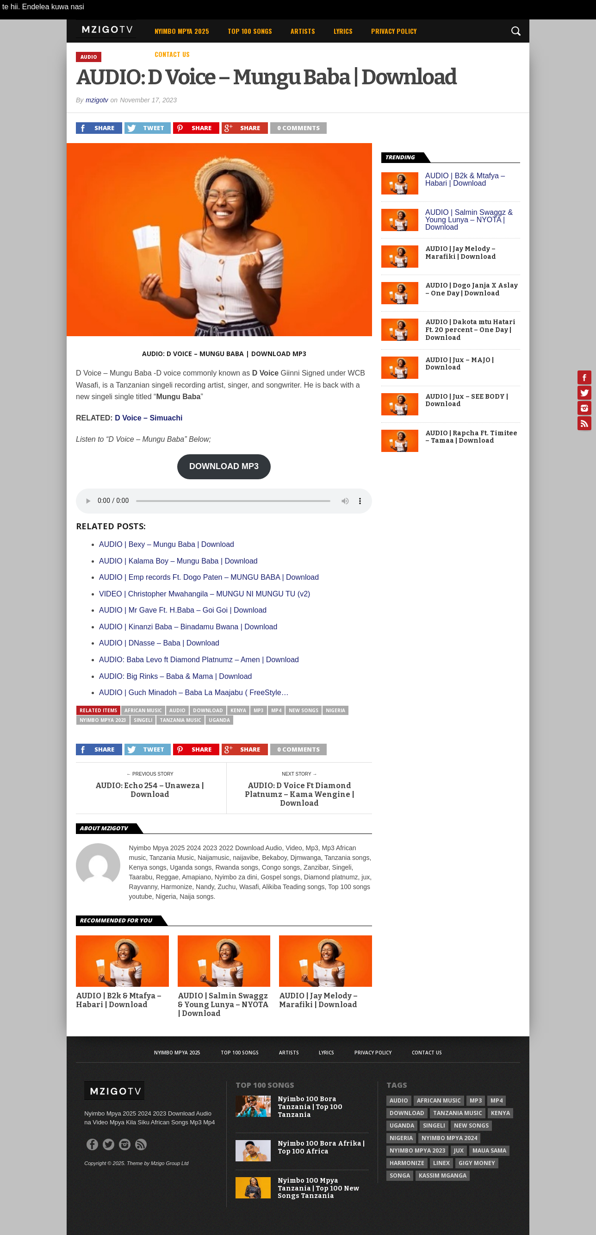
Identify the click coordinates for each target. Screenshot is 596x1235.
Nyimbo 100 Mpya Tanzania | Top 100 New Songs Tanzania (318, 1188)
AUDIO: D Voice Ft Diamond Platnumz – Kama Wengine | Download (299, 794)
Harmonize (407, 1163)
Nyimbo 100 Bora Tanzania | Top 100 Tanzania (310, 1107)
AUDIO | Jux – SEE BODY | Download (466, 400)
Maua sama (489, 1150)
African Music (143, 710)
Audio (177, 710)
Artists (303, 31)
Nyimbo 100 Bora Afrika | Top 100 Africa (321, 1147)
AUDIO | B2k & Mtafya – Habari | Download (465, 179)
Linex (441, 1163)
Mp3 (259, 710)
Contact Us (172, 54)
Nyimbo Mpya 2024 (449, 1138)
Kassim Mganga (442, 1175)
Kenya (238, 710)
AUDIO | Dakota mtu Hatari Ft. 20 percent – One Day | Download (470, 330)
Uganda (219, 720)
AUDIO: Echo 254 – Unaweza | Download (149, 790)
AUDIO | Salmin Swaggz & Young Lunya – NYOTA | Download (469, 219)
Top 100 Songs (250, 31)
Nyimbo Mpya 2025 (182, 31)
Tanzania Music (180, 720)
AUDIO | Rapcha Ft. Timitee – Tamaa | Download (471, 437)
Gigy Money (477, 1163)
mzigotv (97, 100)
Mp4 (276, 710)
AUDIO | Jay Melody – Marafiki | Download (318, 1000)
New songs (303, 710)
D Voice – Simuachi (148, 418)
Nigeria (335, 710)
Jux (459, 1150)
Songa (400, 1175)
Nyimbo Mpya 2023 (103, 720)
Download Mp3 (278, 353)
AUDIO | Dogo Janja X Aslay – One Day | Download (471, 289)
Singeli (143, 720)
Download (208, 710)
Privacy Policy (393, 31)
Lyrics (343, 31)
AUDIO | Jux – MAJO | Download (459, 364)
